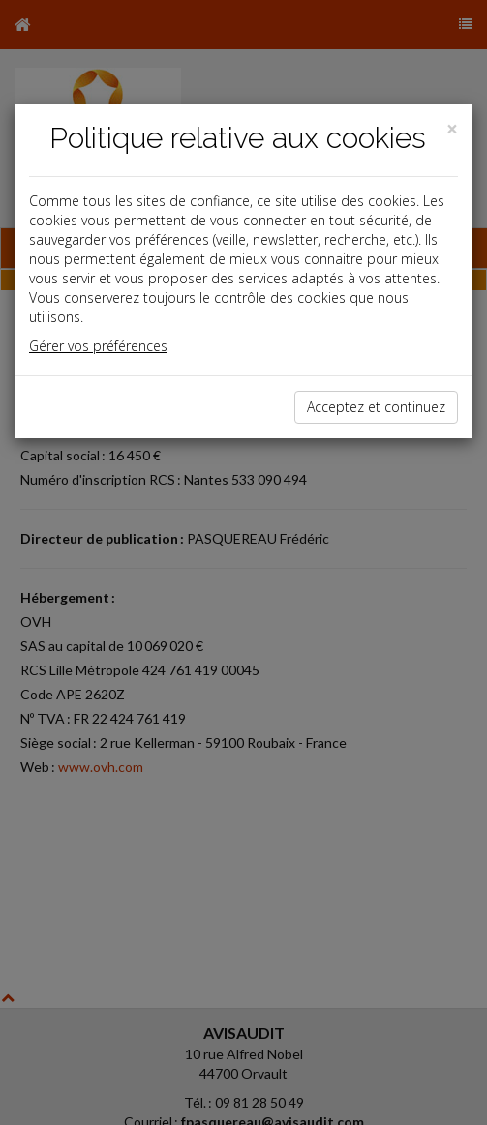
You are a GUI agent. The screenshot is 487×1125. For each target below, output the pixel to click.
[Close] (452, 129)
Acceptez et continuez (376, 407)
